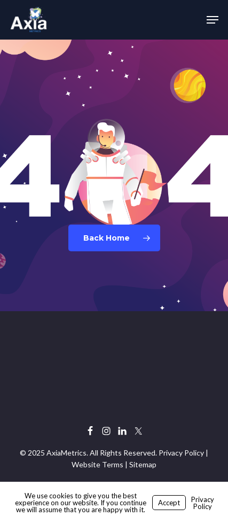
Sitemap (142, 464)
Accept (169, 502)
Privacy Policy (181, 452)
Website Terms (97, 464)
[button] (212, 19)
